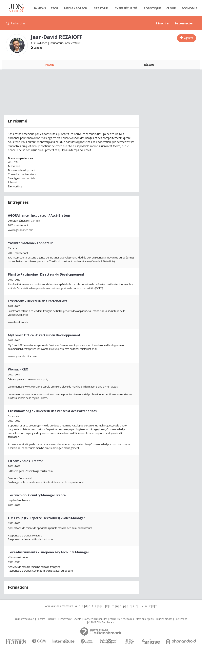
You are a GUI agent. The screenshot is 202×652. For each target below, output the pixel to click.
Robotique (152, 8)
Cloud (171, 8)
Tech (54, 8)
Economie (189, 8)
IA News (40, 8)
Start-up (101, 8)
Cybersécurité (126, 8)
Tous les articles (164, 619)
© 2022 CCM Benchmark (101, 622)
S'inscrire (162, 23)
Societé (77, 619)
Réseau (149, 65)
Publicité (51, 619)
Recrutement (64, 619)
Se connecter (183, 23)
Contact (40, 619)
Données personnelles (95, 619)
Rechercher (17, 23)
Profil (49, 65)
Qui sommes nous (24, 619)
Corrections (180, 619)
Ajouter (188, 38)
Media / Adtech (75, 8)
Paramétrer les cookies (122, 619)
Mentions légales (144, 619)
